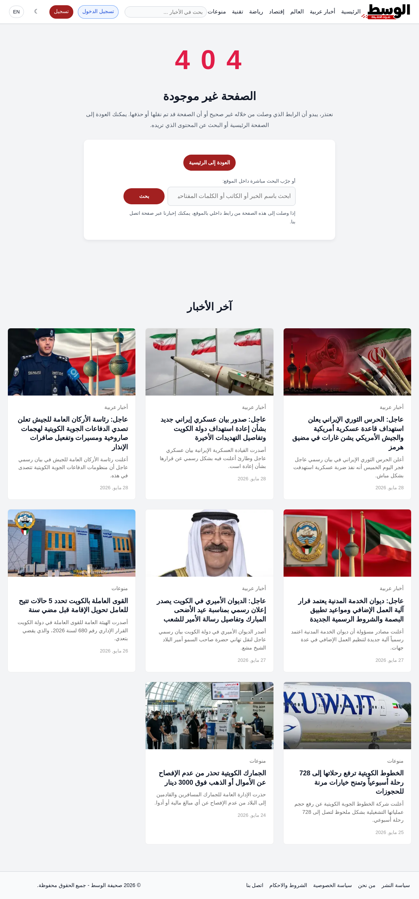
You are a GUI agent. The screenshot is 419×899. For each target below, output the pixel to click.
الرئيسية (351, 11)
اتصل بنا (255, 885)
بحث (144, 196)
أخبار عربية (322, 11)
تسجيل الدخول (98, 11)
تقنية (237, 11)
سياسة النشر (396, 885)
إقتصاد (276, 11)
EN (16, 12)
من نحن (367, 885)
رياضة (256, 11)
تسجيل (61, 11)
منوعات (217, 11)
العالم (297, 11)
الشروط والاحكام (288, 885)
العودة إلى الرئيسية (209, 162)
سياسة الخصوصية (332, 885)
